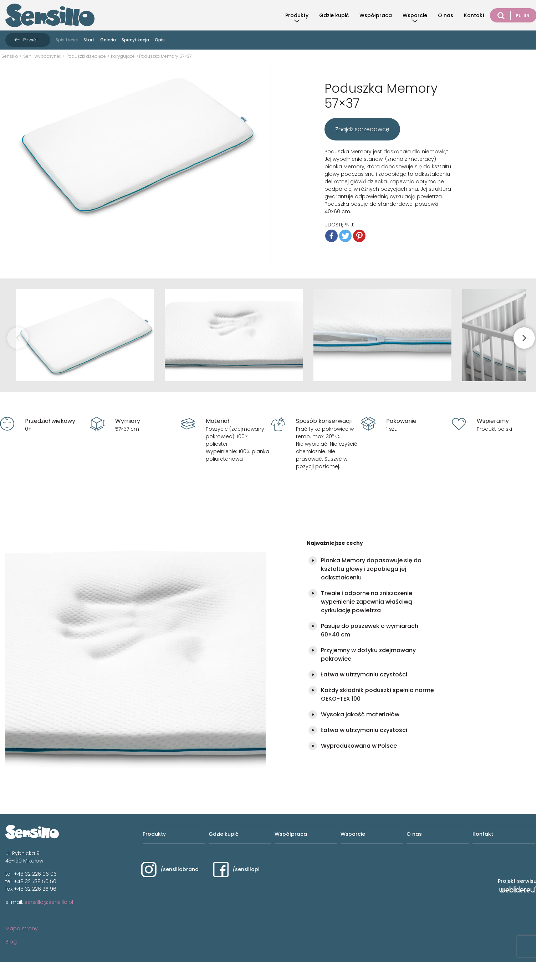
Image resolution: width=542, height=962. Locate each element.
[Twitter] (345, 236)
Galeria (108, 40)
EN (527, 15)
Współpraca (375, 15)
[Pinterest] (359, 236)
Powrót (30, 40)
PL (518, 15)
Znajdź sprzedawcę (362, 129)
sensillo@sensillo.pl (49, 902)
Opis (160, 40)
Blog (11, 941)
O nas (445, 15)
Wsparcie (415, 15)
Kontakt (474, 15)
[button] (524, 338)
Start (88, 40)
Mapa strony (21, 928)
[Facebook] (331, 236)
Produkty (296, 15)
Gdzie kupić (334, 15)
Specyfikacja (135, 40)
